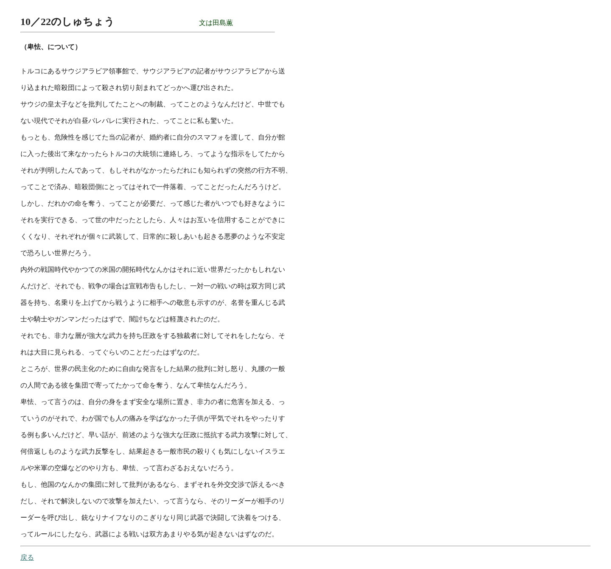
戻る (27, 557)
